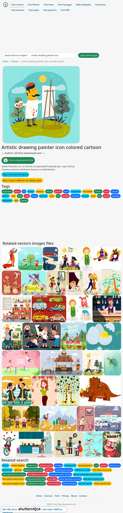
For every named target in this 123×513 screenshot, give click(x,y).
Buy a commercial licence (15, 174)
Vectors (14, 61)
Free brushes (17, 10)
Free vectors (17, 4)
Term (57, 495)
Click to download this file (18, 160)
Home (5, 61)
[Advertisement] (61, 33)
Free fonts (49, 4)
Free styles (33, 10)
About (74, 495)
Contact (83, 495)
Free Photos (33, 4)
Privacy (65, 495)
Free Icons (100, 4)
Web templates (83, 4)
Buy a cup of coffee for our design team (22, 180)
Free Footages (65, 4)
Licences (48, 495)
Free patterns (50, 10)
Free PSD (65, 10)
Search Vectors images (15, 55)
